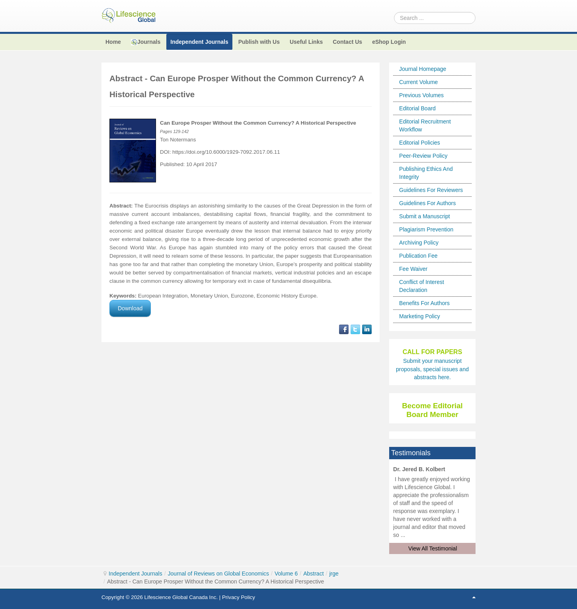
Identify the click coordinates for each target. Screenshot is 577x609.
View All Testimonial (432, 548)
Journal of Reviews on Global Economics (218, 573)
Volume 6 (286, 573)
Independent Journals (135, 573)
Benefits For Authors (424, 303)
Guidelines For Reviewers (431, 190)
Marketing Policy (419, 316)
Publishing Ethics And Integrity (426, 173)
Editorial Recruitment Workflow (425, 125)
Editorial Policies (419, 142)
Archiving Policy (419, 242)
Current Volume (418, 82)
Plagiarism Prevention (426, 229)
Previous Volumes (421, 95)
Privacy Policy (238, 597)
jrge (333, 573)
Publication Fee (418, 256)
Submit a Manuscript (424, 216)
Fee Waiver (413, 269)
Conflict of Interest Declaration (421, 286)
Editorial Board (417, 108)
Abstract (313, 573)
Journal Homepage (422, 69)
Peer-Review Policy (423, 156)
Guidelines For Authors (427, 203)
